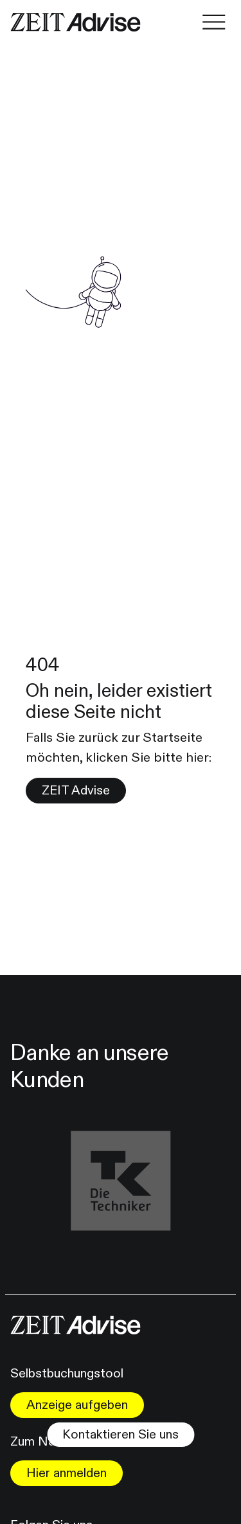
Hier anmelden (66, 1473)
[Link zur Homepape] (75, 22)
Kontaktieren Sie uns (120, 1434)
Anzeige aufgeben (77, 1405)
